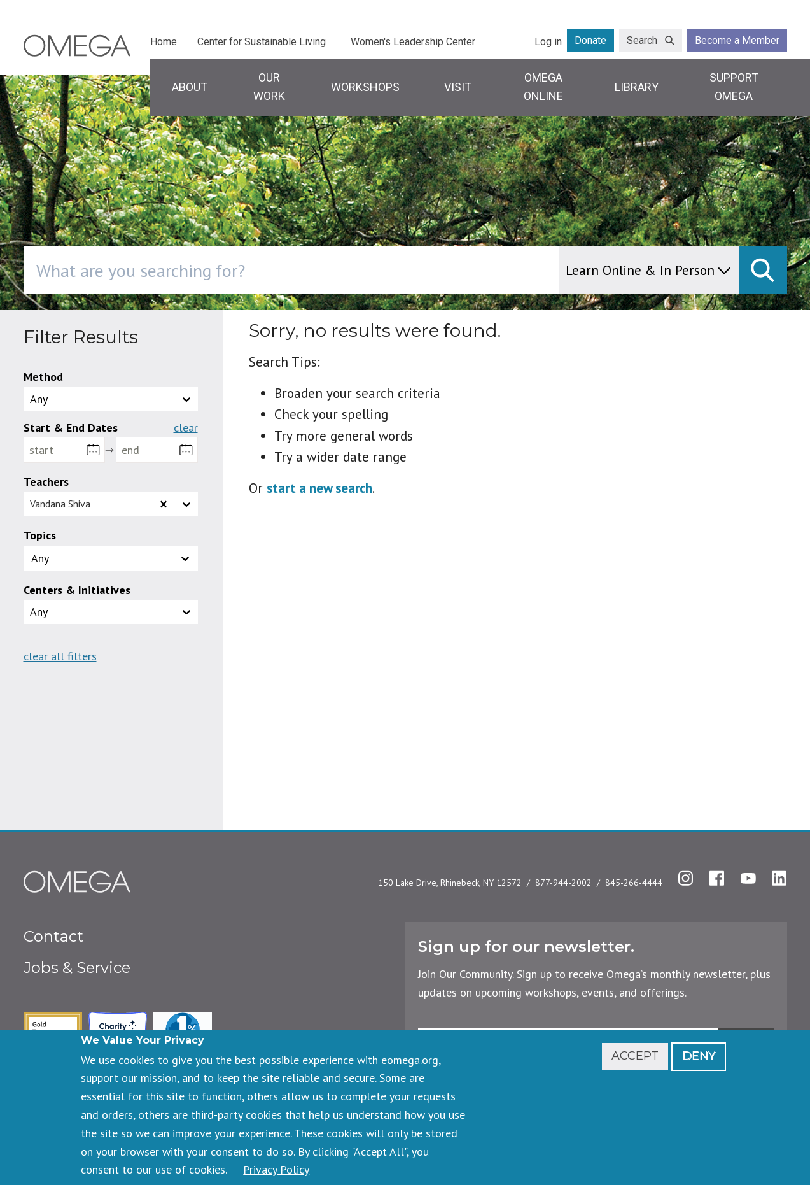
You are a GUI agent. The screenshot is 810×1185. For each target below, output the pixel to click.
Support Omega (733, 87)
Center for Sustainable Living (261, 42)
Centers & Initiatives (77, 590)
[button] (111, 558)
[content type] (649, 270)
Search (642, 40)
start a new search (319, 488)
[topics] (60, 558)
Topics (40, 535)
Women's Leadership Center (413, 42)
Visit (457, 87)
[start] (64, 449)
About (189, 87)
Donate (590, 40)
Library (637, 87)
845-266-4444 (633, 882)
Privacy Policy (276, 1169)
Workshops (365, 87)
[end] (156, 449)
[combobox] (345, 270)
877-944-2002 (563, 882)
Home (163, 42)
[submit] (763, 270)
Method (43, 376)
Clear (186, 428)
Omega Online (543, 87)
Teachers (46, 481)
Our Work (269, 87)
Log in (548, 42)
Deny (698, 1056)
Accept (635, 1056)
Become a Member (737, 40)
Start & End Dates (71, 427)
